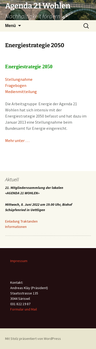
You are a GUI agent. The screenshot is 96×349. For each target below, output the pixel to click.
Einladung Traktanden (21, 221)
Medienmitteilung (21, 91)
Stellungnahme (19, 79)
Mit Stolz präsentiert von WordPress (33, 338)
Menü (10, 25)
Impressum (18, 260)
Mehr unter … (17, 140)
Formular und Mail (23, 309)
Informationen (16, 226)
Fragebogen (15, 85)
